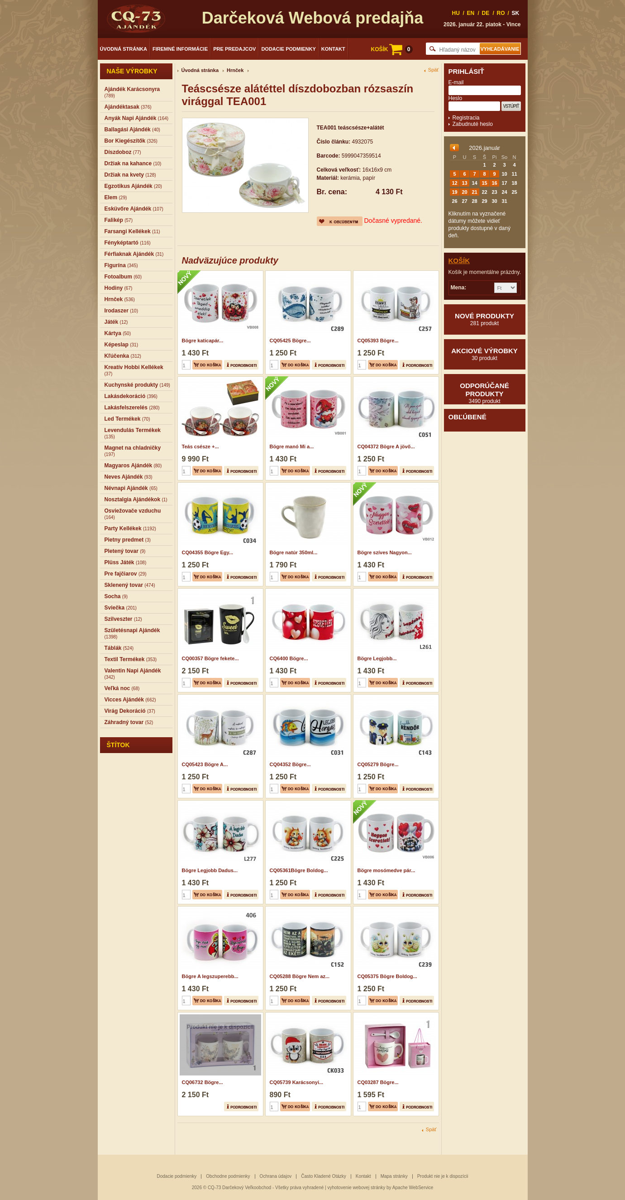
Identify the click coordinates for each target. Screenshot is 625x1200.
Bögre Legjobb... (377, 658)
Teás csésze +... (200, 446)
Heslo (455, 98)
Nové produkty (484, 319)
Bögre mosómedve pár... (386, 870)
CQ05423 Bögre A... (205, 764)
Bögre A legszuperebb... (210, 976)
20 (464, 192)
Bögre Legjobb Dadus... (210, 870)
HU (456, 13)
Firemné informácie (180, 49)
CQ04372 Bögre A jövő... (386, 446)
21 (474, 192)
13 (464, 183)
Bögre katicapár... (203, 340)
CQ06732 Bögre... (202, 1082)
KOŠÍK (391, 49)
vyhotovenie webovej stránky (356, 1187)
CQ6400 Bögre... (289, 658)
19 (454, 192)
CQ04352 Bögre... (290, 764)
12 (454, 183)
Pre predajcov (234, 49)
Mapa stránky (394, 1176)
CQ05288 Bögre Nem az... (300, 976)
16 (494, 183)
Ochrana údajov (276, 1176)
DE (486, 13)
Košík (459, 260)
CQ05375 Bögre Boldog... (387, 976)
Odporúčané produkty (484, 393)
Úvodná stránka (124, 49)
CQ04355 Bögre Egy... (208, 552)
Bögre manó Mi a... (292, 446)
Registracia (466, 118)
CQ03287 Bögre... (378, 1082)
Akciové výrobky (484, 354)
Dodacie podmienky (288, 49)
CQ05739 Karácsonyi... (297, 1082)
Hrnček (235, 70)
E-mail (456, 82)
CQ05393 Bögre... (378, 340)
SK (516, 13)
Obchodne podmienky (228, 1176)
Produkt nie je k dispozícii (442, 1176)
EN (471, 13)
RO (501, 13)
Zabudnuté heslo (473, 124)
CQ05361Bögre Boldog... (299, 870)
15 (484, 183)
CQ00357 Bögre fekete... (210, 658)
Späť (433, 69)
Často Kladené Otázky (323, 1176)
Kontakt (333, 49)
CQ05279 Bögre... (378, 764)
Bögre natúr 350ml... (294, 552)
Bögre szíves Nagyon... (385, 552)
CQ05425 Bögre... (290, 340)
